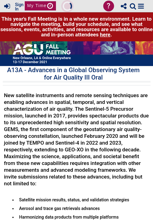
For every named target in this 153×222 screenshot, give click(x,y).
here (105, 34)
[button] (141, 6)
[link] (133, 6)
